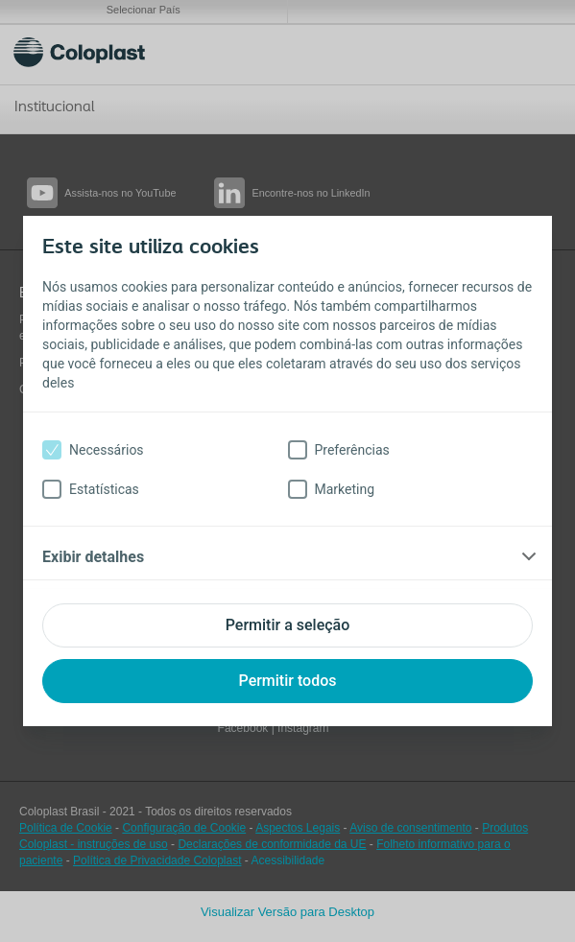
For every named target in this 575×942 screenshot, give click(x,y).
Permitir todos (288, 680)
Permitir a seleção (288, 625)
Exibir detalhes (93, 557)
